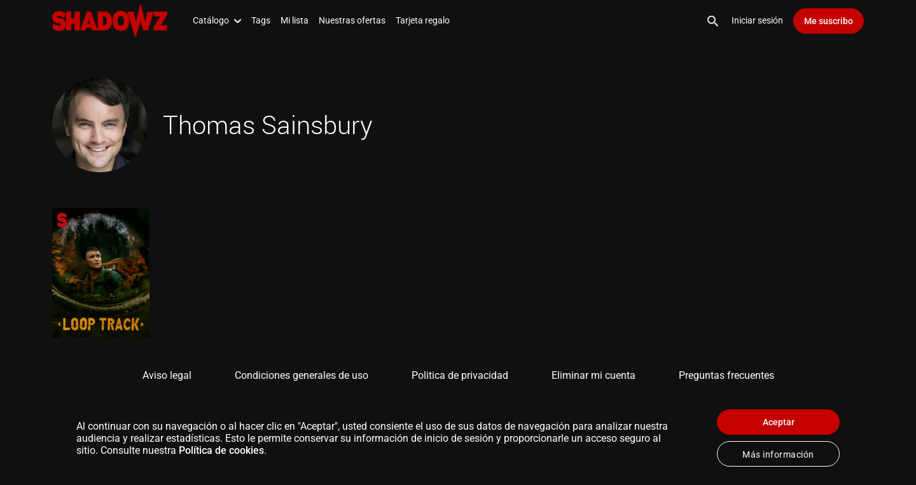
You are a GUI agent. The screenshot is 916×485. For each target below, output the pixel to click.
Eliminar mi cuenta (593, 375)
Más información (778, 454)
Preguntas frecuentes (726, 375)
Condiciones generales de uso (301, 375)
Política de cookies (221, 450)
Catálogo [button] (217, 20)
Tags (260, 20)
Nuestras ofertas (352, 20)
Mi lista (295, 20)
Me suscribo (828, 21)
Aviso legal (166, 375)
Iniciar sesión (757, 20)
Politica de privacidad (460, 375)
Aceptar (779, 422)
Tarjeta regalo (423, 20)
